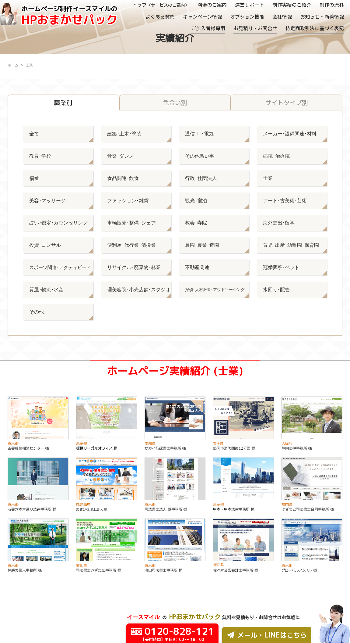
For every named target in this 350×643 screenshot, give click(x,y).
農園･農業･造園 (202, 245)
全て (34, 133)
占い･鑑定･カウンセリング (58, 222)
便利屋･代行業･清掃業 (131, 245)
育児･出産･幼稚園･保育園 (291, 245)
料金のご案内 (212, 4)
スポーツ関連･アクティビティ (60, 267)
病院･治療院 (276, 156)
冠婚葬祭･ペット (281, 267)
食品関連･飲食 (123, 178)
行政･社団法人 (201, 178)
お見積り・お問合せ (255, 28)
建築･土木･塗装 (124, 133)
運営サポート (249, 4)
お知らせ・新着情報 (322, 16)
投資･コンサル (45, 245)
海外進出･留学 (279, 222)
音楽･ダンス (120, 156)
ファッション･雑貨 (128, 200)
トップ (160, 4)
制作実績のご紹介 (291, 4)
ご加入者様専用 (208, 28)
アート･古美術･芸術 (285, 200)
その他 (36, 311)
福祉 (34, 178)
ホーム (13, 65)
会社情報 (282, 16)
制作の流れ (332, 4)
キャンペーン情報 (202, 16)
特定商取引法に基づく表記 (314, 28)
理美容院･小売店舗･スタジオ (138, 289)
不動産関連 (197, 267)
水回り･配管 (276, 289)
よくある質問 (160, 16)
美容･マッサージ (47, 200)
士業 (268, 178)
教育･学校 (40, 156)
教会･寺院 (196, 222)
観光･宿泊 (196, 200)
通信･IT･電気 (199, 133)
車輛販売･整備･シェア (131, 222)
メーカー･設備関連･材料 (290, 133)
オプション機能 (247, 16)
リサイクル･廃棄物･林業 (134, 267)
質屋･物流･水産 (46, 289)
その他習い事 (199, 156)
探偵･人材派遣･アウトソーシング (215, 289)
